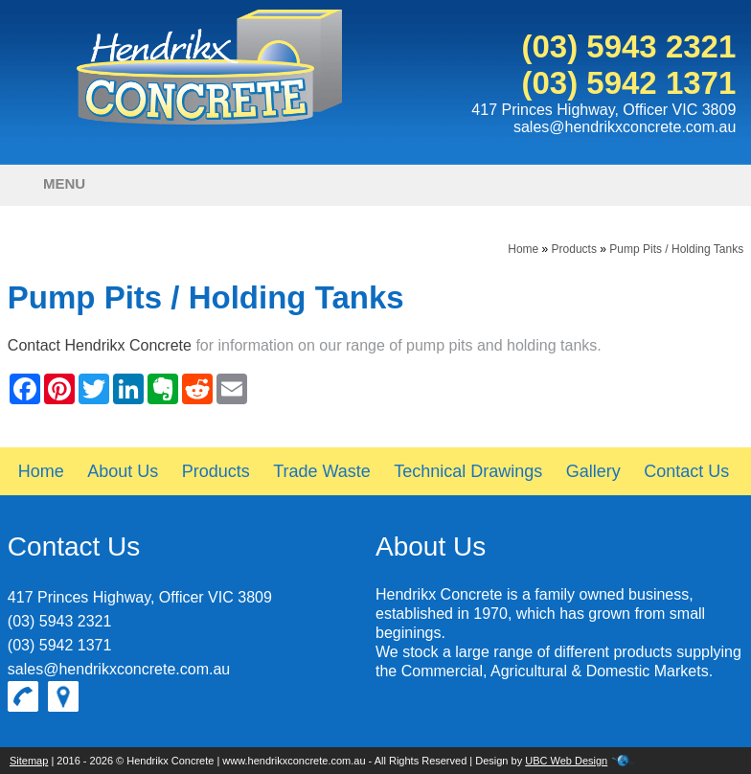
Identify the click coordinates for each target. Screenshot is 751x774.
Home (523, 249)
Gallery (593, 471)
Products (574, 249)
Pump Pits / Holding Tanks (676, 249)
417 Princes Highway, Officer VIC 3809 (603, 110)
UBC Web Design (566, 760)
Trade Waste (322, 471)
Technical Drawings (468, 471)
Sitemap (29, 760)
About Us (122, 471)
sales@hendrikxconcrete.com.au (624, 127)
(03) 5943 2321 (628, 46)
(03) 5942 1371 (628, 83)
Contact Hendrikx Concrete (100, 345)
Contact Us (686, 471)
